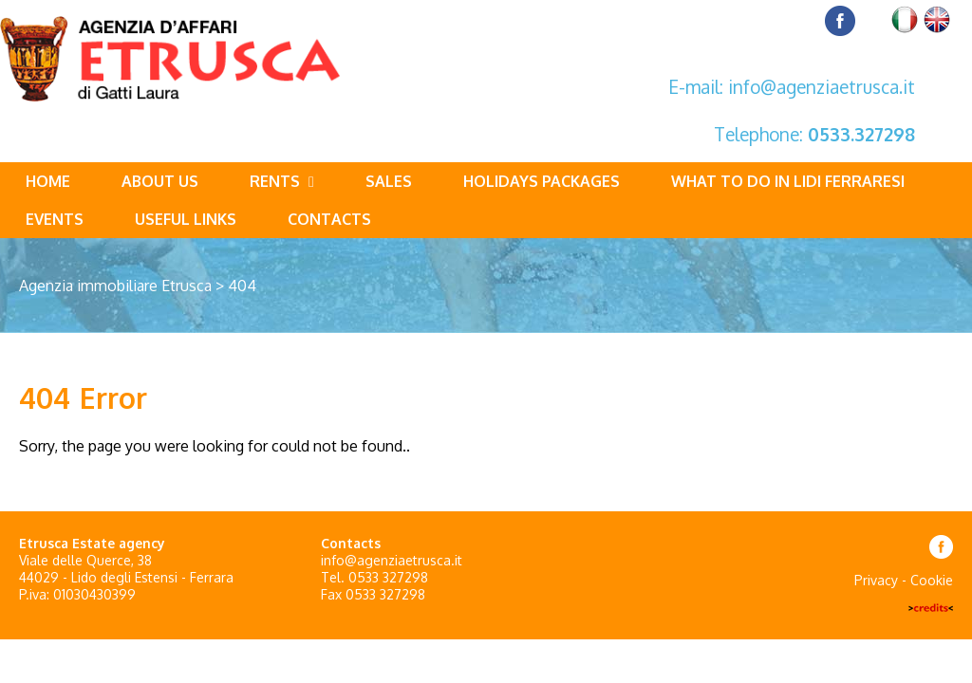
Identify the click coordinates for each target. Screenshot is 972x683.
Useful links (185, 219)
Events (55, 219)
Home (48, 181)
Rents (282, 181)
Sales (388, 181)
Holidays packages (541, 181)
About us (160, 181)
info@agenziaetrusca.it (821, 86)
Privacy (876, 580)
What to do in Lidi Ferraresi (788, 181)
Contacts (329, 219)
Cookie (931, 580)
